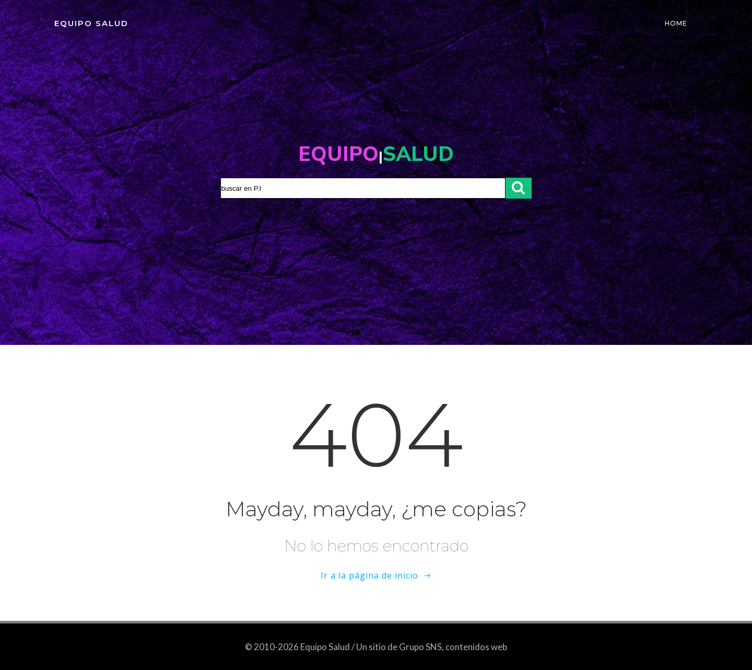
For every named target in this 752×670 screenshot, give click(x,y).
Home (676, 23)
